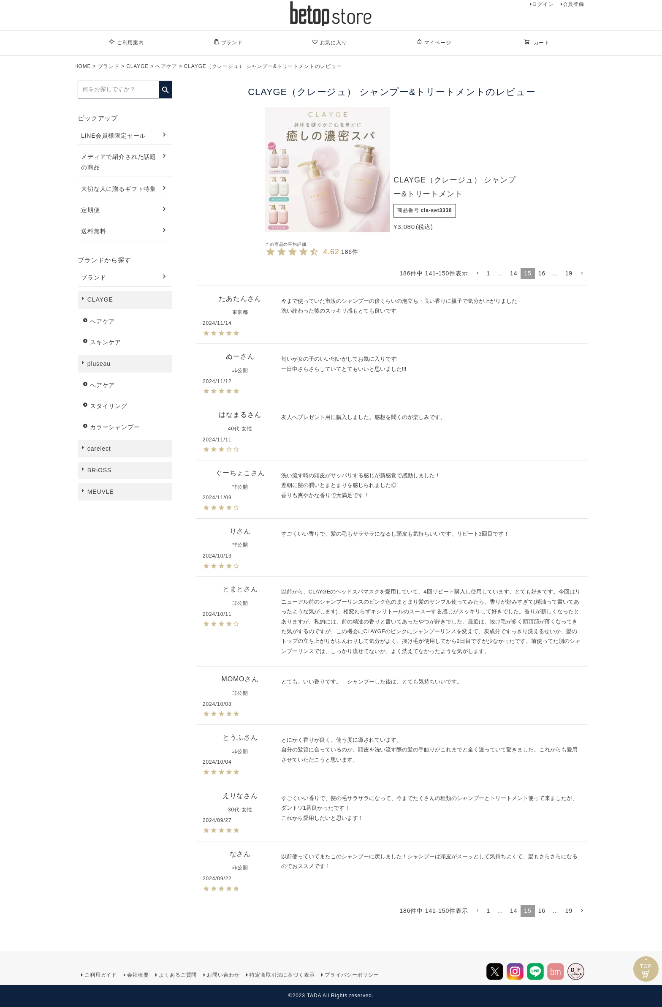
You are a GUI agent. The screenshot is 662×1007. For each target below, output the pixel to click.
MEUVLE (100, 491)
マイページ (433, 42)
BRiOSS (99, 470)
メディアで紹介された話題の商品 (118, 162)
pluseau (99, 363)
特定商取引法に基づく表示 (282, 975)
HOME (82, 66)
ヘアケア (166, 66)
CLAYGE (137, 66)
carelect (99, 448)
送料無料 (93, 231)
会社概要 (138, 975)
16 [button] (541, 273)
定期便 (90, 210)
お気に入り (329, 42)
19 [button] (568, 273)
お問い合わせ (223, 975)
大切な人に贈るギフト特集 (118, 188)
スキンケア (105, 342)
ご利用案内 (126, 42)
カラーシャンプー (115, 427)
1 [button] (489, 273)
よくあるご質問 (178, 975)
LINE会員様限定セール (113, 135)
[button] (477, 273)
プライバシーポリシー (352, 975)
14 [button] (513, 273)
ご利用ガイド (100, 975)
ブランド (228, 42)
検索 (165, 87)
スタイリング (109, 406)
